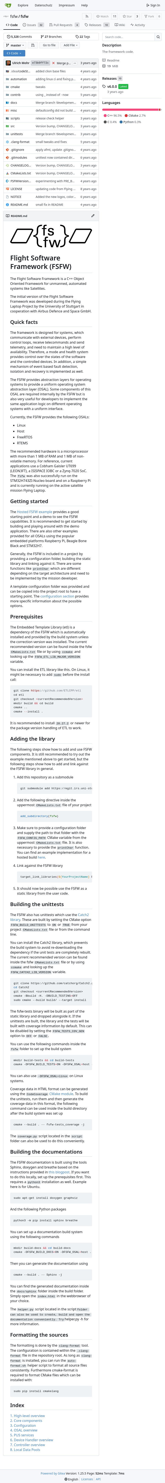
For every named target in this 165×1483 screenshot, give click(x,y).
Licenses (87, 1479)
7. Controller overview (27, 1444)
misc (14, 110)
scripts (15, 118)
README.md (19, 205)
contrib (16, 95)
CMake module (61, 1093)
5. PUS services (22, 1435)
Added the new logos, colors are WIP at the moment (72, 197)
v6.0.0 (112, 86)
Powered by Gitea (53, 1473)
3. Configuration (23, 1425)
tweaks (40, 87)
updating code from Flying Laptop (59, 189)
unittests (17, 134)
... (75, 62)
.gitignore (17, 150)
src (13, 126)
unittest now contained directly (57, 157)
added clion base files (51, 71)
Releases (109, 78)
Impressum (67, 5)
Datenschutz (43, 5)
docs (14, 103)
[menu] (71, 1479)
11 (114, 16)
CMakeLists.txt (21, 173)
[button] (33, 45)
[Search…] (158, 37)
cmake (15, 87)
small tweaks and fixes (51, 142)
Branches (51, 37)
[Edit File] (92, 216)
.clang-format (20, 142)
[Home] (8, 5)
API (98, 1479)
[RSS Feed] (87, 16)
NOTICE (16, 197)
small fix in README (49, 205)
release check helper (50, 118)
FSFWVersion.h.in (21, 181)
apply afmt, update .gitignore (56, 150)
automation (19, 79)
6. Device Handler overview (31, 1440)
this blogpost (59, 1172)
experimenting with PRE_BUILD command (65, 181)
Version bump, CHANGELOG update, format (66, 126)
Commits (19, 37)
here (41, 857)
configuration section (57, 596)
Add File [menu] (71, 45)
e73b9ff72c (40, 62)
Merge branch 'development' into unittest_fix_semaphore (75, 134)
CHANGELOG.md (21, 165)
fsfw (14, 16)
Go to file (49, 45)
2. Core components (26, 1420)
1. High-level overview (27, 1415)
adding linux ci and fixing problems (60, 79)
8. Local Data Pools (25, 1449)
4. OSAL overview (23, 1430)
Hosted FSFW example (34, 511)
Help (84, 5)
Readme (110, 60)
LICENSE (16, 189)
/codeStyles (21, 71)
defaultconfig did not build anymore (61, 110)
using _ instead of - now (52, 95)
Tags (83, 37)
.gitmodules (19, 157)
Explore (23, 5)
